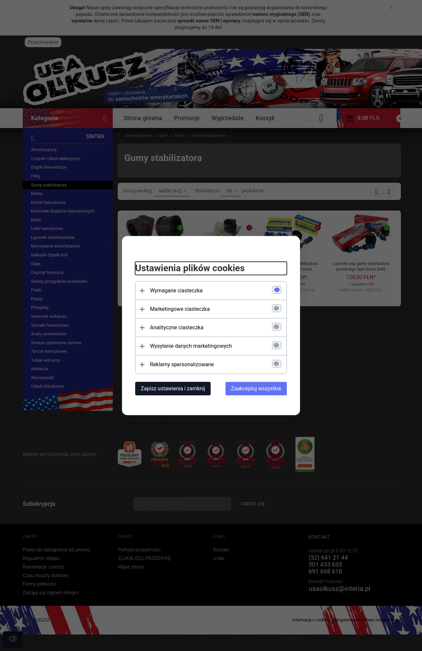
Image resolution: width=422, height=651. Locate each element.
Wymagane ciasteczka (176, 290)
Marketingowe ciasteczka (180, 309)
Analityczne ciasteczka (176, 327)
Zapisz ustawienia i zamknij (173, 388)
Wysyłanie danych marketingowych (191, 346)
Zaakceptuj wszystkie (256, 388)
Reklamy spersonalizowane (182, 364)
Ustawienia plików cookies (190, 268)
